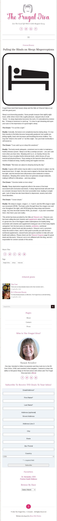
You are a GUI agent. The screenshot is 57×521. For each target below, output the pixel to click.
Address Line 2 (28, 424)
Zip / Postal (28, 446)
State (28, 438)
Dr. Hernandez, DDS (28, 477)
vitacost (20, 262)
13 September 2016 (16, 289)
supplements (33, 219)
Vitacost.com (38, 217)
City (28, 431)
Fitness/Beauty (28, 45)
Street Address (28, 416)
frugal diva (6, 262)
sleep (13, 262)
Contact (28, 322)
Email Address (28, 390)
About (28, 318)
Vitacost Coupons (37, 235)
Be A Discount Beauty (18, 292)
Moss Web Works (35, 516)
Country (28, 453)
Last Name (28, 405)
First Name (28, 397)
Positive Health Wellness (28, 479)
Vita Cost (14, 284)
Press (28, 326)
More (34, 373)
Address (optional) (28, 412)
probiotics (35, 226)
